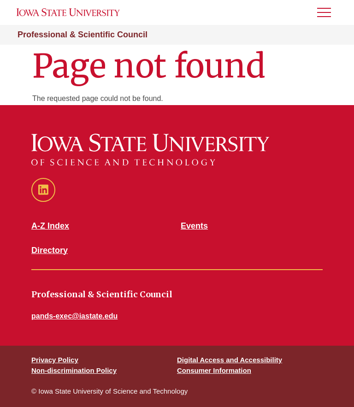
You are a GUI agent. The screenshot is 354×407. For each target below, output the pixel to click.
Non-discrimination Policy (74, 370)
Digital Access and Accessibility (229, 360)
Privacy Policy (54, 360)
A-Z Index (50, 225)
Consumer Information (214, 370)
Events (194, 225)
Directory (49, 250)
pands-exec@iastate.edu (74, 316)
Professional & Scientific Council (83, 34)
